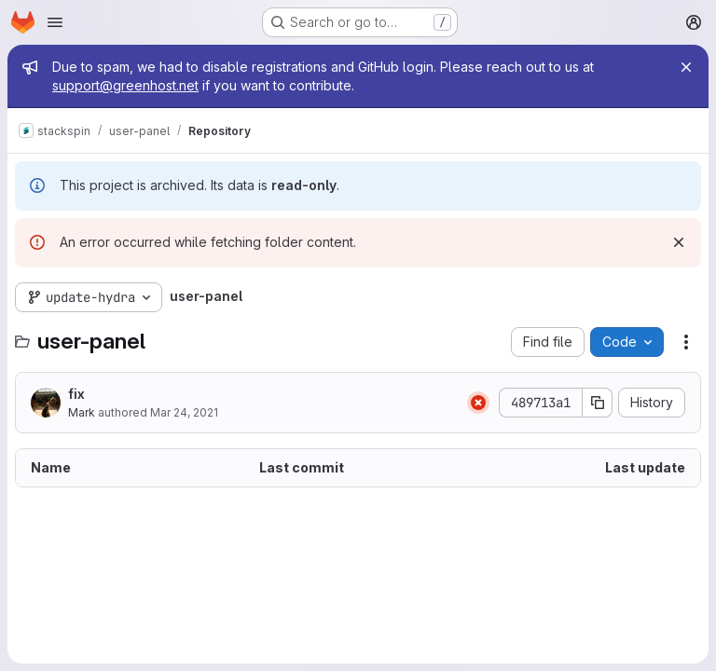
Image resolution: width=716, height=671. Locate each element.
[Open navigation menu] (55, 22)
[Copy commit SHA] (598, 403)
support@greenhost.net (125, 85)
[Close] (686, 67)
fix (76, 394)
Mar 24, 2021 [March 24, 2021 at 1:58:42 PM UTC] (184, 412)
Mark (81, 412)
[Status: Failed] (478, 402)
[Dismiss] (679, 242)
